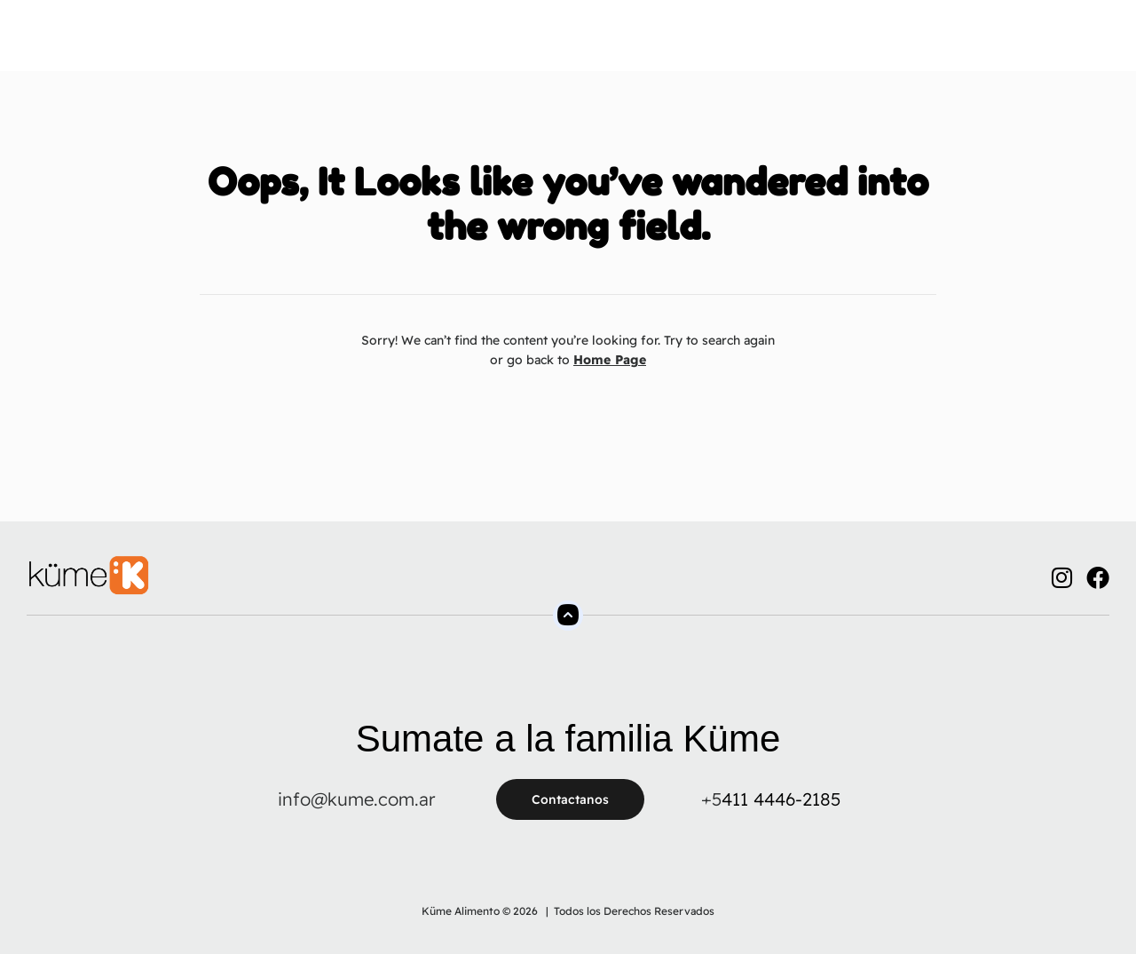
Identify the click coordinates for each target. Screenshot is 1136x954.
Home (242, 44)
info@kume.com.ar (356, 799)
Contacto (737, 44)
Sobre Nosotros (343, 44)
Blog (810, 44)
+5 (711, 799)
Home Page (610, 360)
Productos (458, 44)
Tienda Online (569, 44)
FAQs (661, 44)
